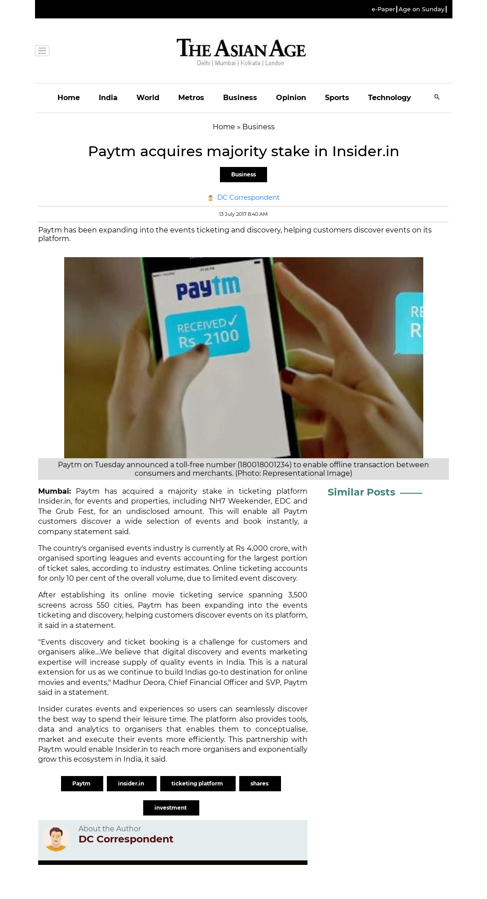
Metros (191, 97)
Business (240, 97)
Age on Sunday (421, 9)
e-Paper (383, 9)
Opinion (291, 97)
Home (68, 97)
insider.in (131, 783)
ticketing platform (197, 783)
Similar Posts (361, 492)
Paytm (88, 491)
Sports (337, 97)
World (147, 97)
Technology (389, 97)
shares (260, 783)
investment (171, 807)
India (108, 97)
